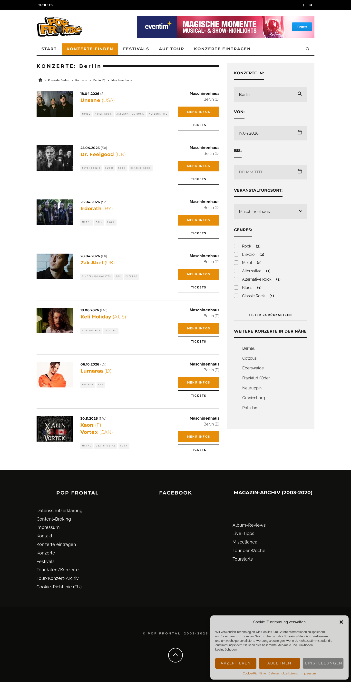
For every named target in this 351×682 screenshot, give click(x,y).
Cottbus (249, 358)
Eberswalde (253, 368)
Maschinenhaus (204, 93)
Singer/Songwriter (96, 276)
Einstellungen (323, 663)
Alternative (158, 114)
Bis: (238, 150)
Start (49, 49)
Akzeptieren (236, 663)
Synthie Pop (91, 330)
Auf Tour (171, 49)
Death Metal (106, 446)
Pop (118, 276)
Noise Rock (103, 114)
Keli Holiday (103, 317)
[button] (341, 622)
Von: (239, 111)
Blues (109, 168)
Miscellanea (245, 541)
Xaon (90, 425)
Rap (101, 384)
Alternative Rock (130, 114)
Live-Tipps (243, 533)
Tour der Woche (249, 550)
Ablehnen (279, 663)
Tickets (45, 5)
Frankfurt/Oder (256, 378)
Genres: (243, 229)
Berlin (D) (211, 99)
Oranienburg (253, 397)
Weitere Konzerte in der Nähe (270, 331)
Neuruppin (252, 388)
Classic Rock (140, 168)
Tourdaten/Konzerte (58, 569)
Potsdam (250, 407)
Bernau (248, 348)
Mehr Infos (198, 112)
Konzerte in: (249, 73)
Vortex (96, 432)
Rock (122, 168)
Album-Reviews (249, 525)
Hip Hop (88, 384)
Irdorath (96, 208)
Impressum (308, 673)
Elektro (131, 276)
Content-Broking (54, 519)
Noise (86, 114)
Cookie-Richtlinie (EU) (59, 586)
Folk (99, 222)
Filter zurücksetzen (270, 315)
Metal (86, 222)
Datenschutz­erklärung (283, 673)
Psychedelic (91, 168)
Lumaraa (95, 371)
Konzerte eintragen (222, 49)
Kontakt (44, 535)
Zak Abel (97, 263)
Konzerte (46, 552)
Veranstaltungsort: (258, 190)
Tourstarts (243, 559)
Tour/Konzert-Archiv (58, 578)
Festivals (136, 49)
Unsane (97, 100)
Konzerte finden (90, 49)
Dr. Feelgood (103, 154)
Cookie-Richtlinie (254, 673)
